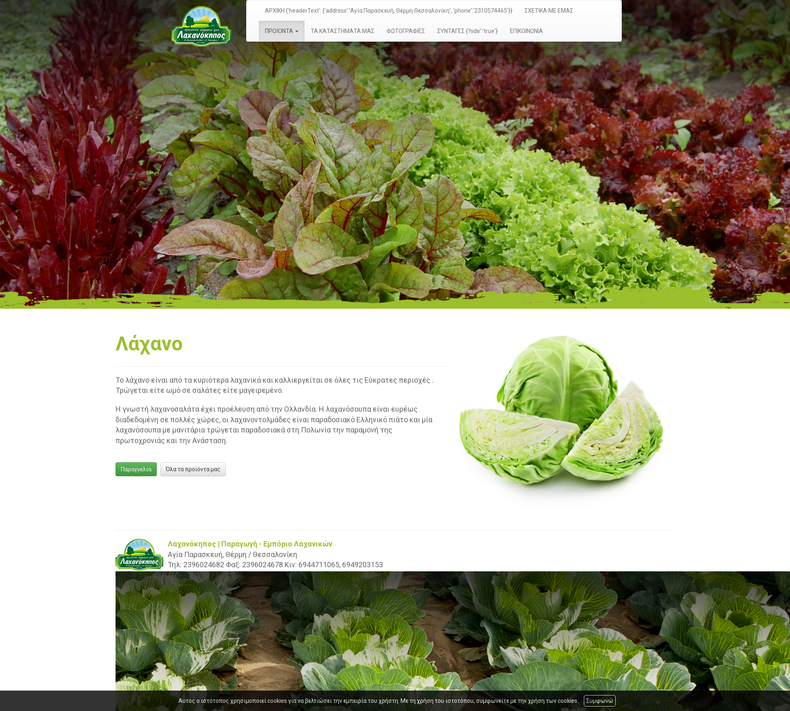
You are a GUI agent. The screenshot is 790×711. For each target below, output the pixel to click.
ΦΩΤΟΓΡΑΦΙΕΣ (406, 31)
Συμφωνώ (599, 701)
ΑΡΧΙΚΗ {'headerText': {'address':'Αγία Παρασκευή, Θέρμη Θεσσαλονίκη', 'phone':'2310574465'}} (388, 10)
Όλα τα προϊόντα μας (193, 469)
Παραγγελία (136, 469)
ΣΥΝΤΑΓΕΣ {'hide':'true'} (467, 31)
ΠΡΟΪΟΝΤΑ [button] (281, 31)
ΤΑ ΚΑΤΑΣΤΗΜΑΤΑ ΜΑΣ (342, 31)
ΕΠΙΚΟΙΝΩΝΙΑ (526, 31)
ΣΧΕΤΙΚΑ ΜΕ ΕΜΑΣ (549, 10)
